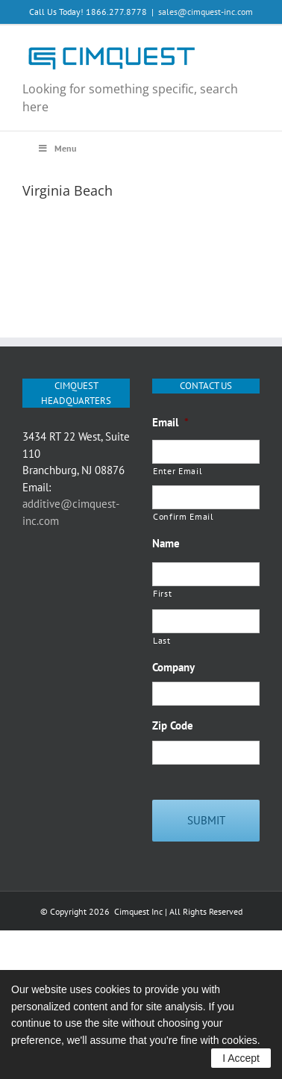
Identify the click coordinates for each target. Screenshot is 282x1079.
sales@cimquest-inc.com (205, 11)
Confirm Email (183, 516)
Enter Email (177, 470)
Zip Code (172, 725)
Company (173, 667)
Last (162, 640)
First (162, 593)
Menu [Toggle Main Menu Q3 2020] (56, 148)
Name (166, 543)
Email (170, 422)
